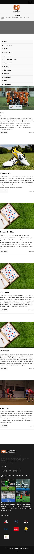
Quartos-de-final (7, 232)
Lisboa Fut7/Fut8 (17, 17)
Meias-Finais (5, 173)
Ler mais (4, 132)
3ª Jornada (4, 292)
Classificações (8, 52)
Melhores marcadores (10, 59)
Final (2, 113)
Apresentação (8, 45)
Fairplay (6, 81)
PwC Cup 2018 (27, 17)
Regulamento (8, 84)
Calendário (7, 66)
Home (2, 17)
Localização (7, 77)
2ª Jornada (4, 351)
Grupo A (3, 18)
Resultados (7, 56)
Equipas (6, 49)
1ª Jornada (4, 408)
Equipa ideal (7, 70)
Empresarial (9, 17)
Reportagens (7, 63)
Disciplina (6, 73)
